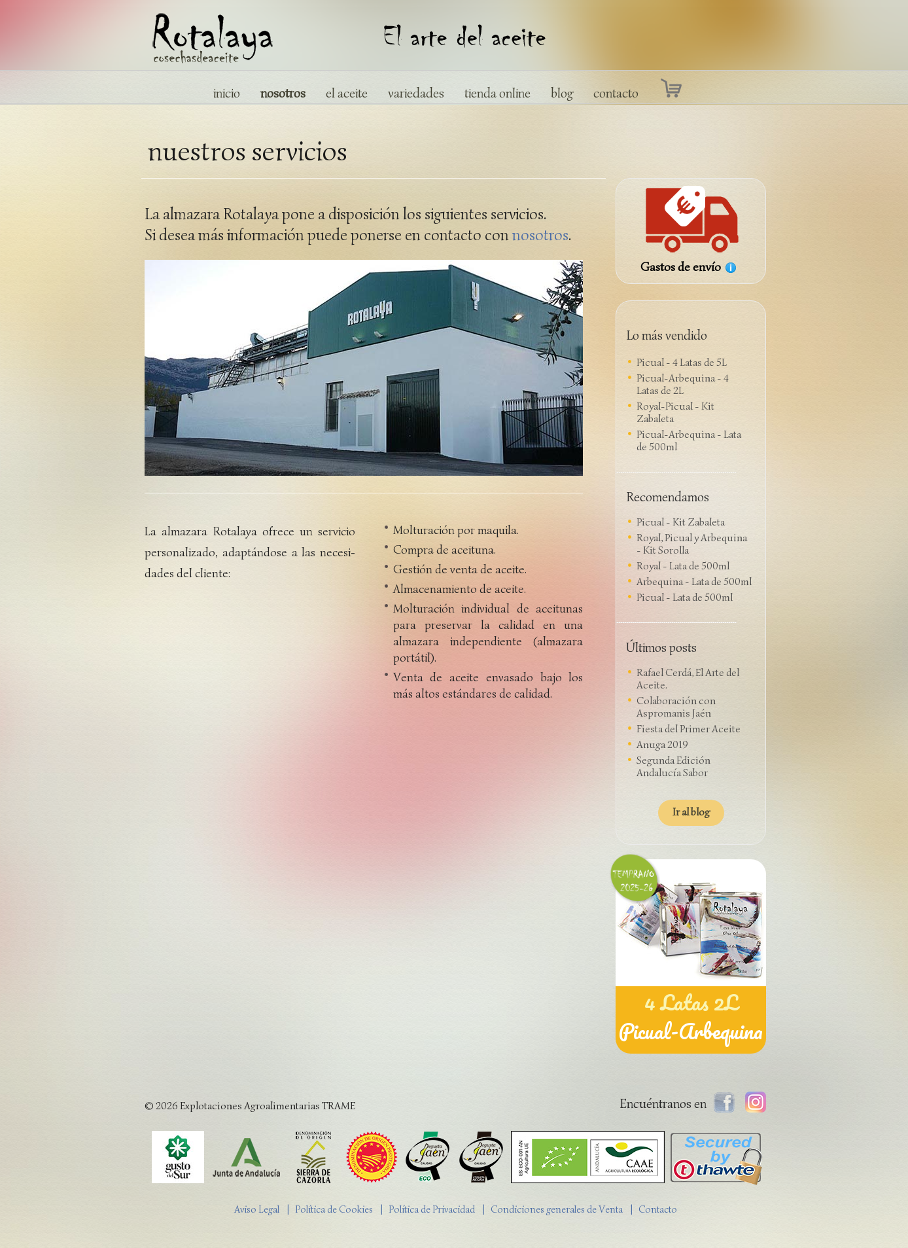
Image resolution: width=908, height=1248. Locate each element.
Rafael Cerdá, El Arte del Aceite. (688, 679)
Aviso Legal (256, 1209)
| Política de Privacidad (431, 1209)
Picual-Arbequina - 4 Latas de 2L (683, 384)
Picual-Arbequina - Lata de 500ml (689, 441)
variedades (416, 93)
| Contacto (657, 1209)
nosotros (283, 93)
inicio (226, 93)
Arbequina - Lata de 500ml (694, 581)
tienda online (497, 93)
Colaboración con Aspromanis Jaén (676, 707)
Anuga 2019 (662, 744)
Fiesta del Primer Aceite (689, 729)
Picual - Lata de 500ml (685, 597)
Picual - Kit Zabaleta (681, 522)
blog (562, 93)
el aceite (347, 93)
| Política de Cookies (333, 1209)
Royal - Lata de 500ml (683, 566)
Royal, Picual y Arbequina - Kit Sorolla (692, 544)
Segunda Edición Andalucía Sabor (673, 766)
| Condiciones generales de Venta (556, 1209)
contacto (615, 93)
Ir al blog (691, 812)
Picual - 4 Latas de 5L (682, 362)
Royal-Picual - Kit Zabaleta (675, 412)
